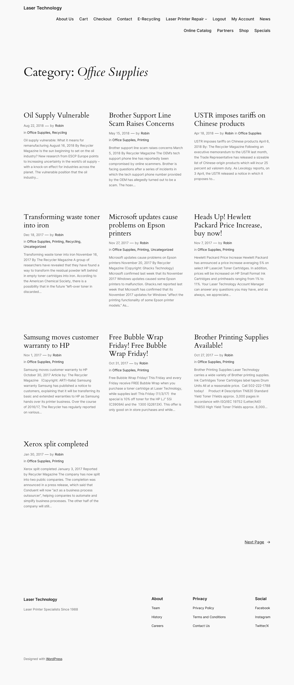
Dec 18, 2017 (34, 235)
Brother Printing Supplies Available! (231, 341)
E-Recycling (149, 19)
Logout (219, 19)
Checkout (102, 19)
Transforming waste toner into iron (62, 221)
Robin (59, 125)
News (265, 19)
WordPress (54, 659)
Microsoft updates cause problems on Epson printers (143, 225)
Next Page (257, 542)
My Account (242, 19)
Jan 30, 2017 (34, 454)
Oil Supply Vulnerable (56, 116)
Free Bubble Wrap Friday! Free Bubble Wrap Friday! (138, 345)
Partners (225, 30)
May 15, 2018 (119, 133)
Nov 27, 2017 (119, 243)
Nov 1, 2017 (32, 355)
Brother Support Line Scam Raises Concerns (141, 120)
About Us (65, 19)
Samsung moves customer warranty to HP (61, 341)
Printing (143, 140)
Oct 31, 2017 (118, 363)
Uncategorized (35, 246)
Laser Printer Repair (185, 19)
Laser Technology (43, 8)
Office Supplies (38, 132)
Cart (83, 19)
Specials (262, 30)
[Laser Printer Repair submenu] (206, 19)
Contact (124, 19)
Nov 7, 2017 (203, 243)
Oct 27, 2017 (203, 355)
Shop (244, 30)
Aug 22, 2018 (34, 125)
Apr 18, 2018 (204, 133)
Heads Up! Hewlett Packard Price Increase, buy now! (228, 225)
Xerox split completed (56, 444)
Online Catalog (198, 30)
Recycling (59, 132)
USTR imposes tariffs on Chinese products (230, 120)
